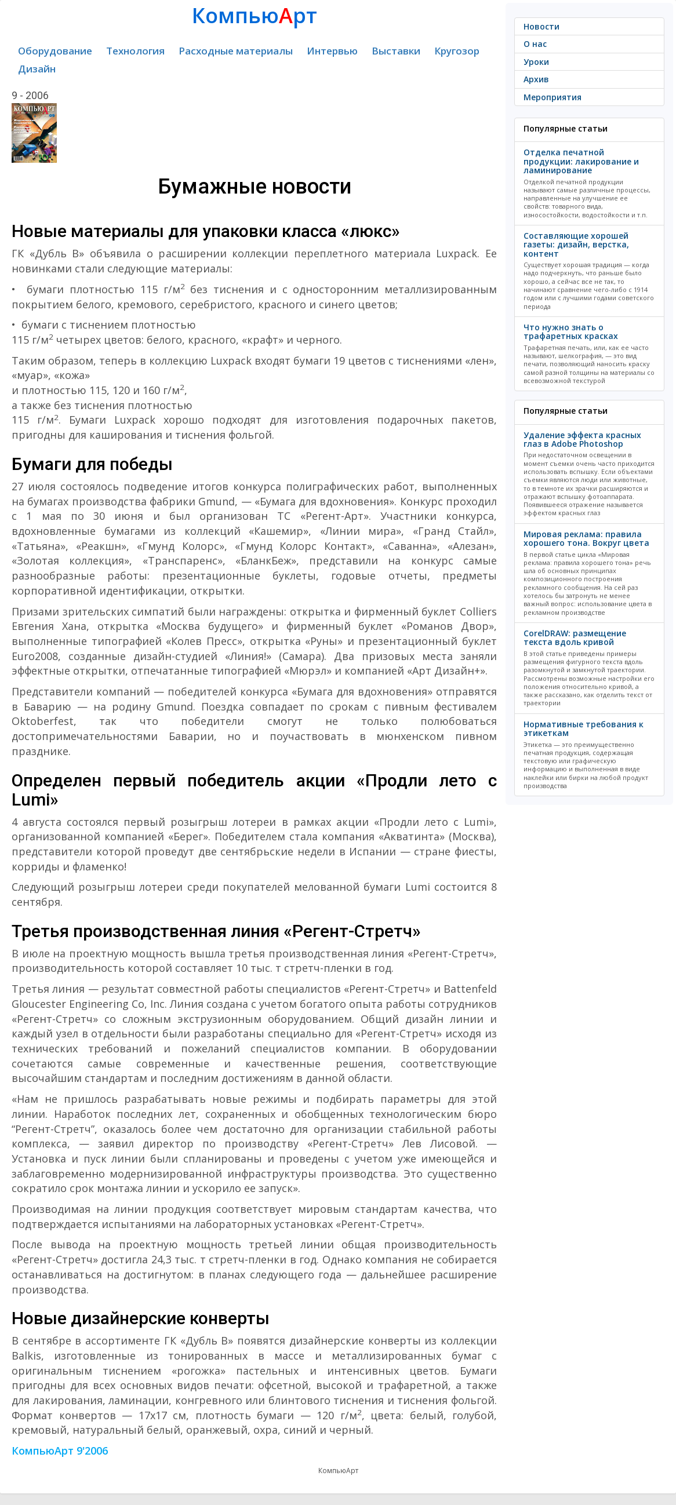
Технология (135, 50)
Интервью (332, 50)
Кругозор (456, 50)
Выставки (396, 50)
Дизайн (37, 68)
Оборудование (55, 50)
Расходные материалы (236, 50)
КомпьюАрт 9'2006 (60, 1450)
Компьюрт (254, 15)
